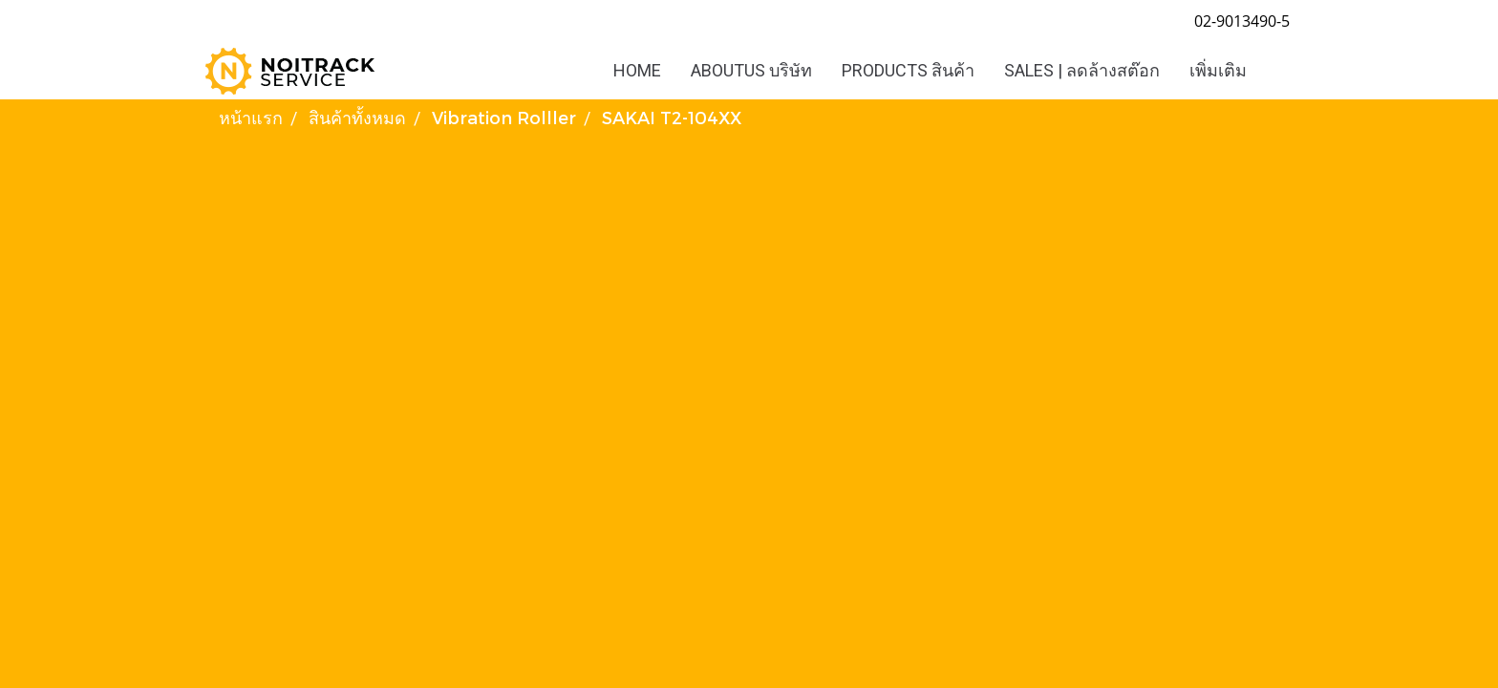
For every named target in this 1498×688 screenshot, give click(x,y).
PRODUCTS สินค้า (908, 70)
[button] (1278, 70)
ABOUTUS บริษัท (751, 70)
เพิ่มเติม (1218, 70)
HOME (637, 70)
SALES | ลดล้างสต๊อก (1082, 70)
